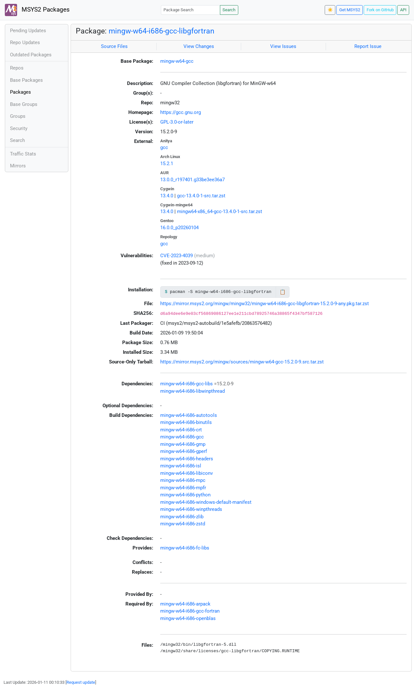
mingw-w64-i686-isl (180, 466)
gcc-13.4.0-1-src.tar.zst (201, 196)
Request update (80, 682)
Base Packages (26, 80)
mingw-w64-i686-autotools (188, 415)
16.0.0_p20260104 (179, 227)
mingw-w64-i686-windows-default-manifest (205, 502)
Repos (17, 68)
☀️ (330, 9)
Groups (17, 116)
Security (18, 128)
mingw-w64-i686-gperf (183, 451)
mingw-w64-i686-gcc (182, 437)
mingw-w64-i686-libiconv (186, 473)
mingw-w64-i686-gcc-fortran (190, 611)
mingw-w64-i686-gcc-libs (186, 384)
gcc (164, 147)
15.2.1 (166, 163)
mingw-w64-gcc (176, 61)
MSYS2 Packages (37, 10)
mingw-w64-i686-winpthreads (191, 509)
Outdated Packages (31, 55)
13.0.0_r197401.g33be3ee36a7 (192, 180)
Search (228, 9)
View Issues (283, 46)
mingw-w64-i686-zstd (182, 524)
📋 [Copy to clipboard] (283, 292)
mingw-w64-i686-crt (181, 430)
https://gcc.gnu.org (180, 112)
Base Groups (23, 104)
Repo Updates (25, 42)
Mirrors (18, 166)
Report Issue (367, 46)
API (403, 9)
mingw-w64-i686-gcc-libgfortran (161, 31)
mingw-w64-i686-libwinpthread (192, 391)
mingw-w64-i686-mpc (182, 480)
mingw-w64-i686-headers (186, 459)
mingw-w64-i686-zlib (181, 517)
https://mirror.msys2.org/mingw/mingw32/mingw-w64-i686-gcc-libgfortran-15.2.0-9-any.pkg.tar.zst (264, 303)
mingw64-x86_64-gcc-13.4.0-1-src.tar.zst (219, 211)
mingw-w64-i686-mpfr (183, 488)
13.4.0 (166, 196)
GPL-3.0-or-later (176, 122)
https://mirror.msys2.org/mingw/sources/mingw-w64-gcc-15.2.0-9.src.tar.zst (242, 362)
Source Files (114, 46)
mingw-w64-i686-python (185, 495)
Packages (20, 92)
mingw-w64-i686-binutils (186, 422)
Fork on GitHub (380, 9)
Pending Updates (28, 30)
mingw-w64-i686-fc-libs (184, 548)
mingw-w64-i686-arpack (185, 604)
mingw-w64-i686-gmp (182, 444)
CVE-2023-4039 (176, 255)
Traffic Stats (23, 154)
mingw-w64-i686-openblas (188, 618)
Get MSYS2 (349, 9)
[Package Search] (190, 9)
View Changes (198, 46)
